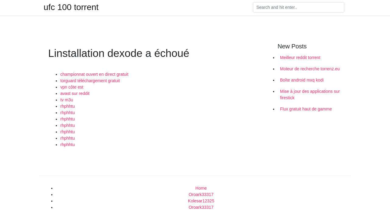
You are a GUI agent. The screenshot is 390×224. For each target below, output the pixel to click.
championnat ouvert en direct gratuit (94, 74)
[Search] (298, 7)
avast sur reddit (75, 93)
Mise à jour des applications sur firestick (310, 94)
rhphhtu (67, 106)
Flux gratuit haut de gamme (306, 109)
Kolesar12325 (201, 200)
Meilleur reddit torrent (300, 57)
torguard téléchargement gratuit (90, 80)
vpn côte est (71, 87)
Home (201, 188)
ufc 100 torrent (71, 7)
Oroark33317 (201, 194)
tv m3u (66, 99)
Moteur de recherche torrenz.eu (310, 68)
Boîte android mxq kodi (302, 80)
